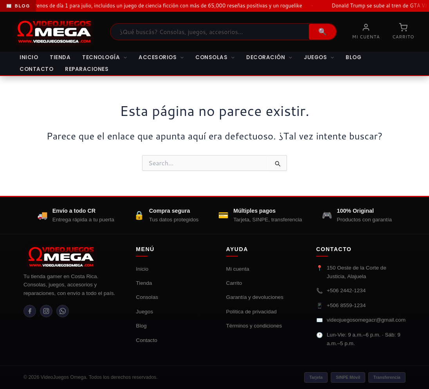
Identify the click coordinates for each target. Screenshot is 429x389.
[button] (123, 57)
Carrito (234, 283)
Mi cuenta (237, 269)
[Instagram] (48, 312)
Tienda (60, 57)
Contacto (36, 69)
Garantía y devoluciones (255, 297)
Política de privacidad (251, 312)
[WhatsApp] (66, 312)
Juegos (319, 57)
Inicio (29, 57)
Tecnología (104, 57)
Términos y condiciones (254, 326)
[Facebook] (30, 312)
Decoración (269, 57)
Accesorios (161, 57)
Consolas (214, 57)
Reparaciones (86, 69)
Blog (353, 57)
